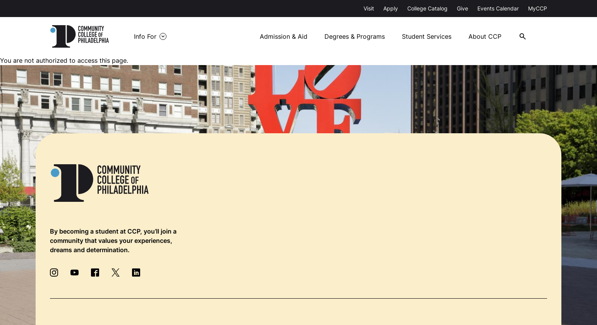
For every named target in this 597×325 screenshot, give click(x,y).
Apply (390, 8)
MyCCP (537, 8)
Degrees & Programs (354, 36)
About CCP (484, 36)
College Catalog (427, 8)
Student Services (426, 36)
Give (462, 8)
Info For (145, 36)
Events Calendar (498, 8)
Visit (369, 8)
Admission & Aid (283, 36)
